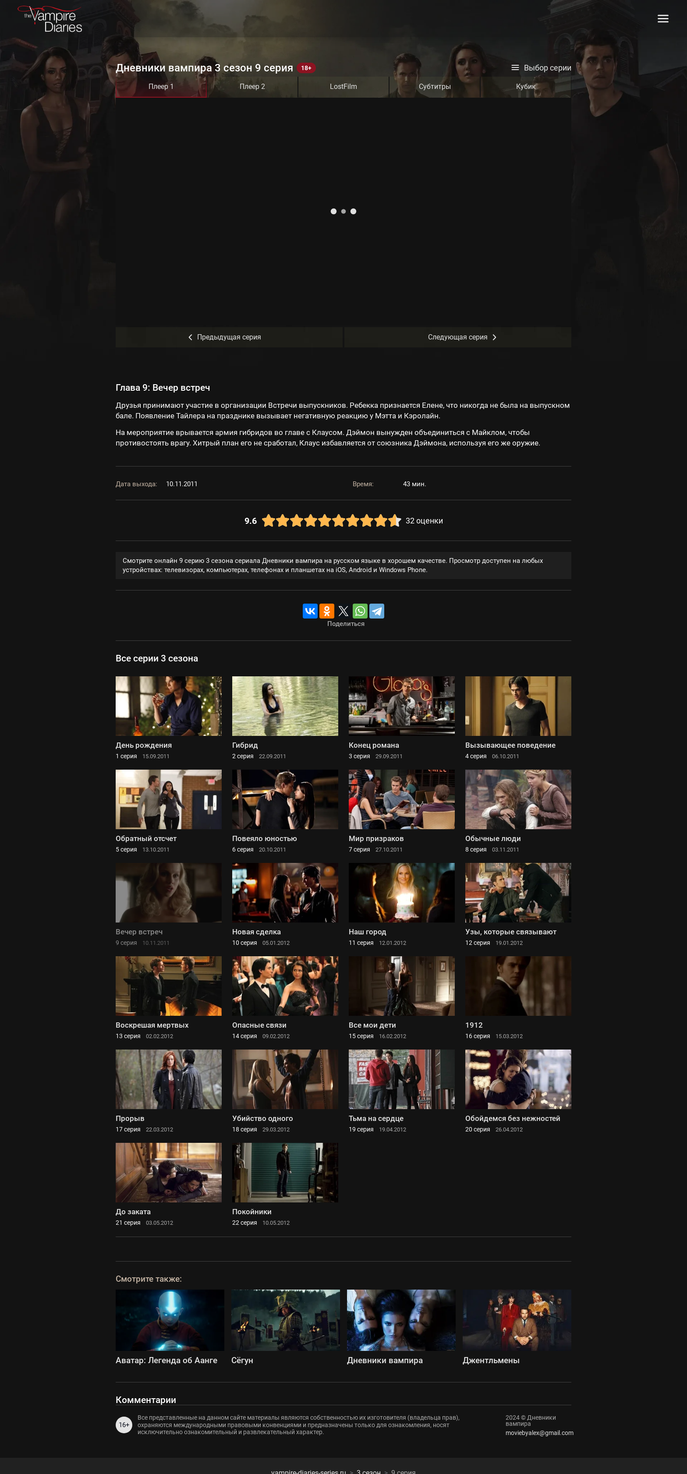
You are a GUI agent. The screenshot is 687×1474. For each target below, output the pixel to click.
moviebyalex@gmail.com (538, 1433)
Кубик (526, 86)
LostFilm (343, 86)
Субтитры (435, 86)
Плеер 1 (161, 86)
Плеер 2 (252, 86)
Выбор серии (541, 68)
